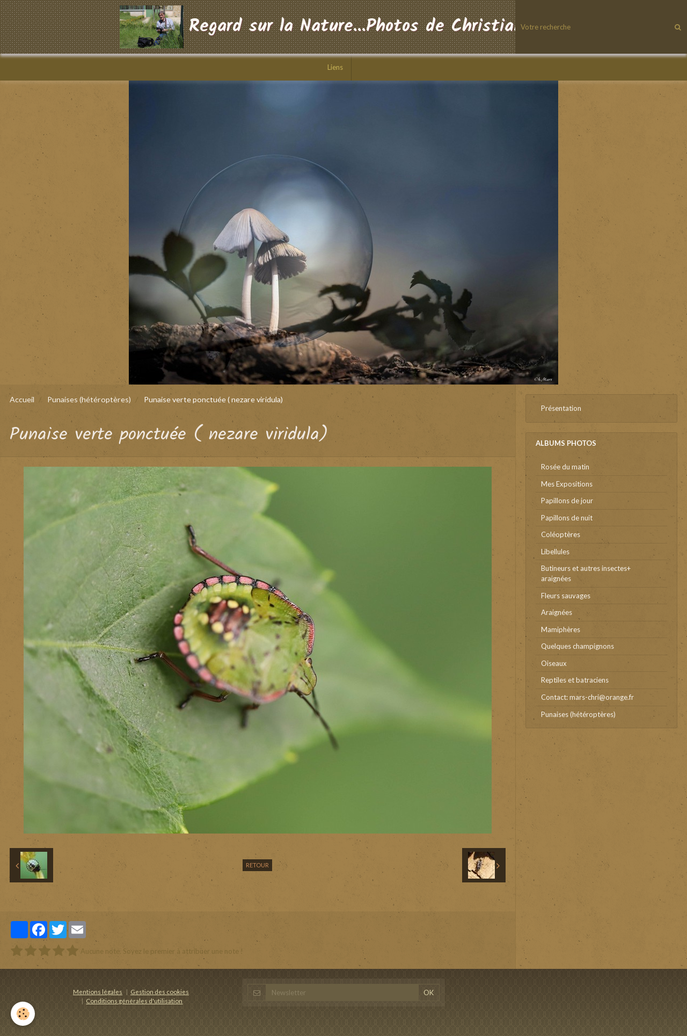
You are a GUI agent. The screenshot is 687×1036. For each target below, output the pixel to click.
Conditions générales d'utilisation (134, 1000)
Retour (257, 864)
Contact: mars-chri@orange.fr (587, 697)
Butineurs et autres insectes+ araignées (586, 573)
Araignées (556, 612)
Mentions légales (97, 991)
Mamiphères (560, 629)
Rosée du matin (565, 466)
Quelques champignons (577, 646)
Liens (335, 67)
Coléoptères (560, 534)
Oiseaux (554, 663)
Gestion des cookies (159, 991)
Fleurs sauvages (565, 595)
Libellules (555, 551)
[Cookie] (23, 1014)
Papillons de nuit (567, 517)
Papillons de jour (567, 500)
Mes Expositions (567, 484)
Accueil (22, 399)
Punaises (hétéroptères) (89, 399)
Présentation (561, 408)
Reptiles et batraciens (575, 680)
